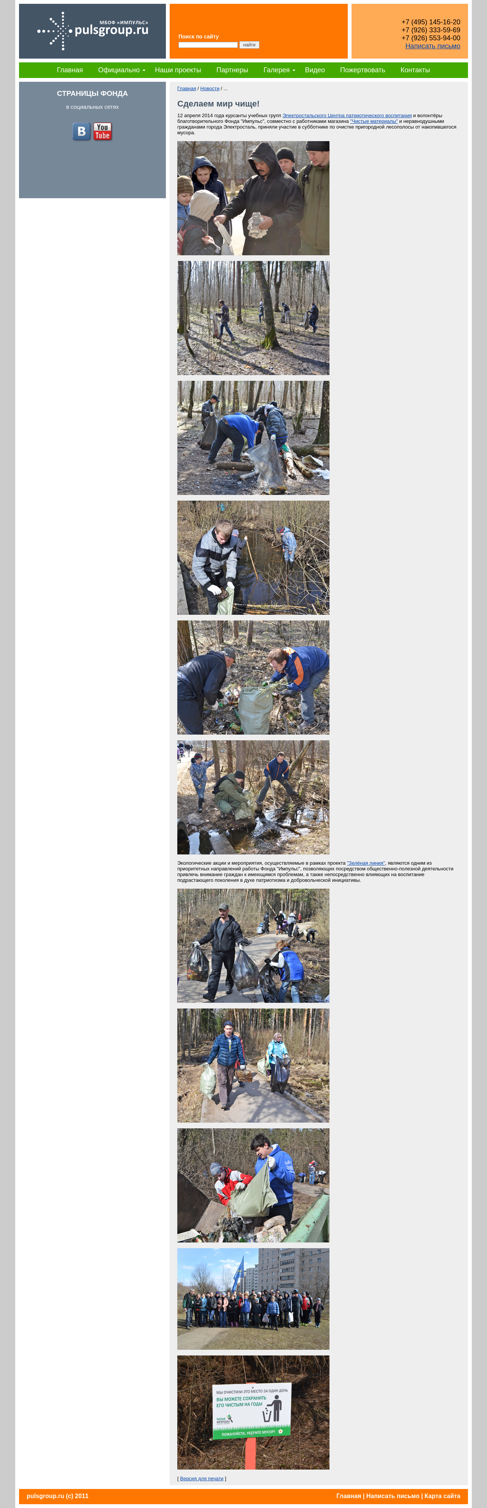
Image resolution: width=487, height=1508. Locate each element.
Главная (70, 70)
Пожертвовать (362, 70)
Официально (119, 70)
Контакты (415, 70)
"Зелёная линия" (366, 863)
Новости (209, 88)
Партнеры (232, 70)
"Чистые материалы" (374, 121)
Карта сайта (442, 1496)
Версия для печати (201, 1478)
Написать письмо (432, 46)
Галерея (276, 70)
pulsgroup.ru (45, 1496)
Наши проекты (178, 70)
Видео (315, 70)
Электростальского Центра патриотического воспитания (347, 115)
